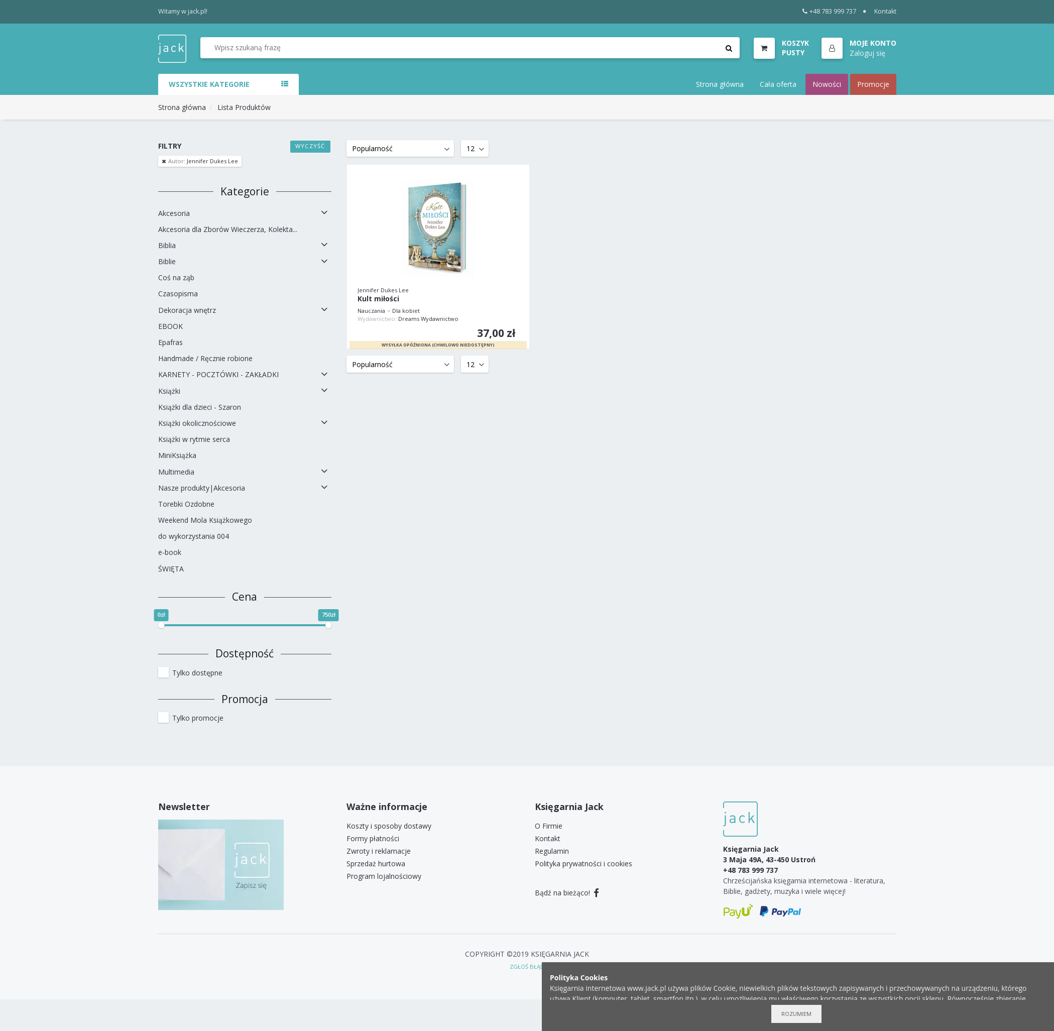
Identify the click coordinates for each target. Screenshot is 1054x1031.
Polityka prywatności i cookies (583, 863)
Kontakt (885, 11)
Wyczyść (310, 146)
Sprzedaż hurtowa (375, 863)
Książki (169, 391)
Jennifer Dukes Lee (202, 161)
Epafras (170, 342)
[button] (859, 48)
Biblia (167, 245)
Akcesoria (174, 213)
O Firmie (548, 826)
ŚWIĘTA (171, 569)
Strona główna (720, 84)
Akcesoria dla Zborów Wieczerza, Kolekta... (227, 229)
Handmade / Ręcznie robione (205, 358)
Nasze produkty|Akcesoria (201, 488)
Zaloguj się (867, 53)
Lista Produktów (244, 107)
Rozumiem (796, 1013)
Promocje (873, 84)
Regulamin (552, 851)
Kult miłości (378, 299)
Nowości (826, 84)
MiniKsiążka (177, 455)
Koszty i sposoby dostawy (388, 826)
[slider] (161, 625)
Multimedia (176, 472)
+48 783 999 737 (829, 11)
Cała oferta (778, 84)
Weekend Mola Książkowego (205, 520)
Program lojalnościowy (383, 876)
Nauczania (371, 310)
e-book (169, 552)
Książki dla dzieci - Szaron (199, 407)
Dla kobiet (406, 310)
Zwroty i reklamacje (378, 851)
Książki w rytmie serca (194, 439)
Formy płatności (372, 838)
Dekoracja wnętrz (187, 310)
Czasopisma (178, 293)
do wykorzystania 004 (193, 536)
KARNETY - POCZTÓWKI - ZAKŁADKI (218, 374)
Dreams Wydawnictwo (428, 318)
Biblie (167, 261)
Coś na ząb (176, 277)
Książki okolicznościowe (197, 423)
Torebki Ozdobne (186, 504)
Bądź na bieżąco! (567, 892)
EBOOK (170, 326)
